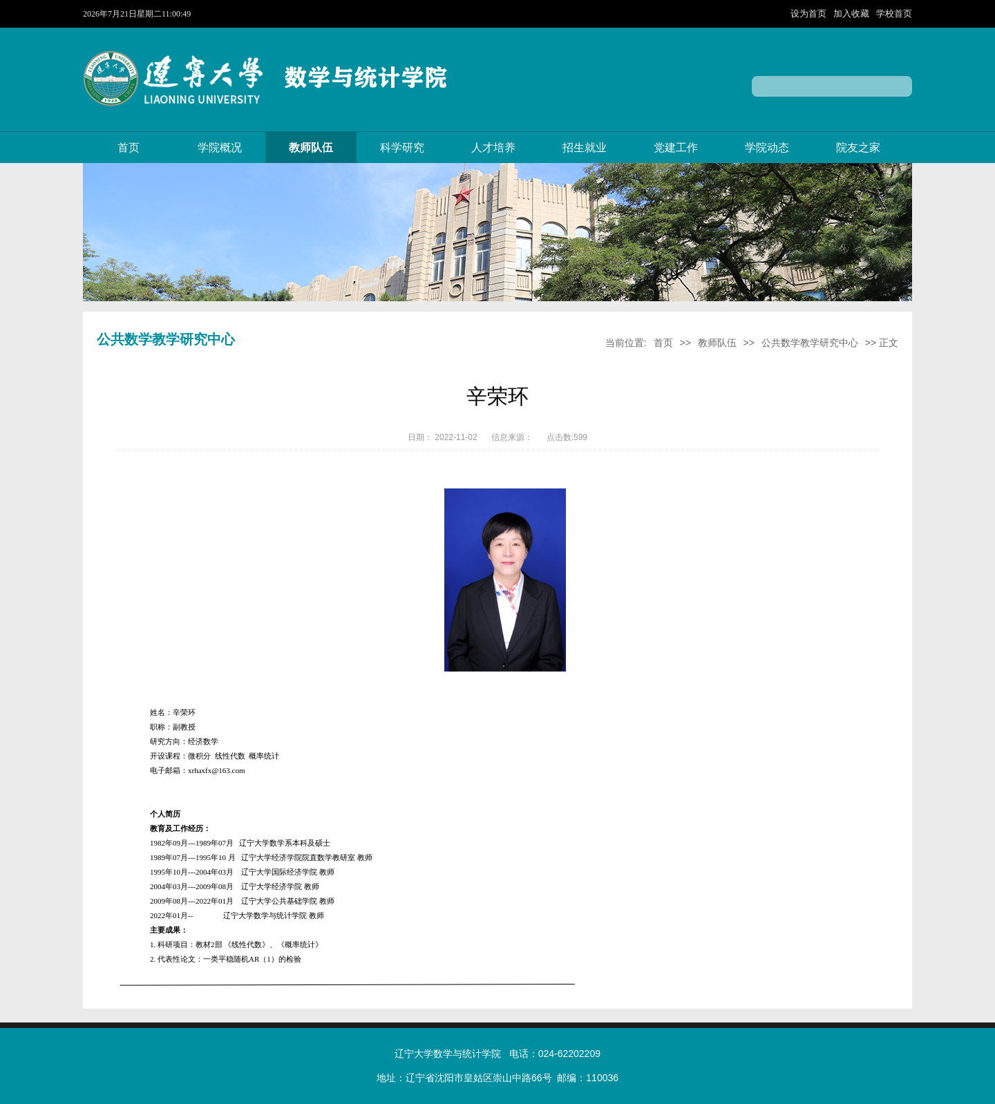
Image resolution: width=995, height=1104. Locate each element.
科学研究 (402, 147)
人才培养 (493, 147)
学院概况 (220, 147)
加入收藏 (852, 13)
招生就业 (584, 147)
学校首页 (894, 13)
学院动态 (767, 147)
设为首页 (809, 13)
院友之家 (858, 147)
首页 (128, 147)
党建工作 (676, 147)
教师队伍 (311, 147)
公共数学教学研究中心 (809, 342)
